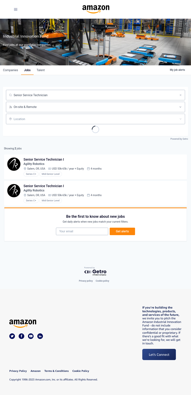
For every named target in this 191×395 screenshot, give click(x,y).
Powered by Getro (179, 139)
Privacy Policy (18, 370)
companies (10, 70)
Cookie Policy (80, 370)
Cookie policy (102, 281)
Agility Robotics (34, 164)
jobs (27, 70)
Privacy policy (86, 281)
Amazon (36, 370)
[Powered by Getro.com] (95, 271)
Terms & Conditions (56, 370)
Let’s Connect (159, 354)
